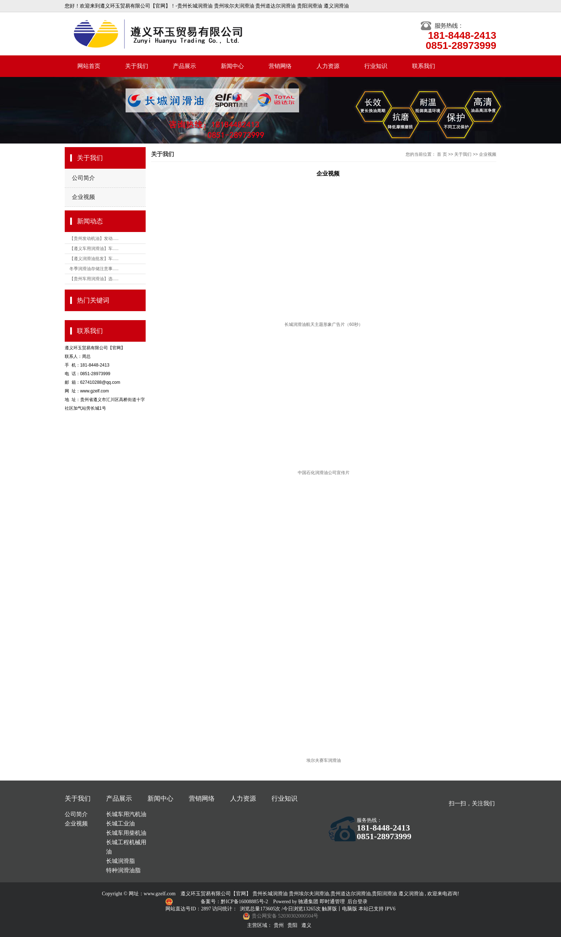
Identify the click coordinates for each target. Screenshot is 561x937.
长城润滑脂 (120, 861)
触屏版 (329, 908)
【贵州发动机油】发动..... (94, 238)
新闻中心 (232, 66)
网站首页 (88, 66)
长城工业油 (120, 823)
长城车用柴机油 (126, 833)
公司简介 (83, 178)
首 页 (442, 154)
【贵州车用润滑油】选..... (94, 278)
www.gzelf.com (160, 893)
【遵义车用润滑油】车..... (94, 248)
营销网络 (280, 66)
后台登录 (357, 901)
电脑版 (349, 908)
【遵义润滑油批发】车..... (94, 258)
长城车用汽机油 (126, 814)
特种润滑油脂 (123, 870)
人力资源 (327, 66)
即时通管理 (332, 901)
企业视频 (83, 197)
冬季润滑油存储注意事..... (94, 268)
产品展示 (184, 66)
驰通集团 (309, 901)
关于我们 (136, 66)
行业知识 (375, 66)
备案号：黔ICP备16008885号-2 (235, 901)
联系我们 (423, 66)
